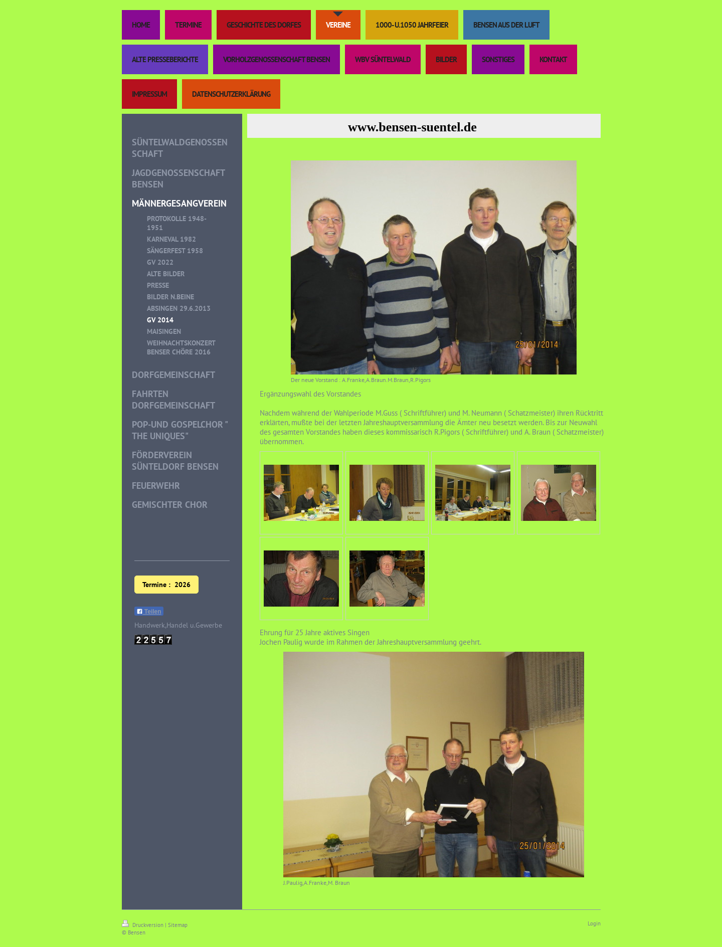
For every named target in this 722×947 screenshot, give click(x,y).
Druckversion (143, 924)
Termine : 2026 (166, 584)
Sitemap (178, 924)
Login (594, 923)
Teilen (148, 611)
